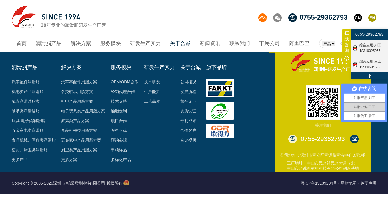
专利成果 (188, 120)
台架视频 (188, 140)
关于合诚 (190, 67)
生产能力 (152, 91)
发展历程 (188, 91)
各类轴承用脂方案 (77, 91)
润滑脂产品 (24, 67)
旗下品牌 (216, 67)
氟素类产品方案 (75, 120)
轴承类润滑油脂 (26, 111)
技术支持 (119, 101)
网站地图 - (350, 183)
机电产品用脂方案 (77, 101)
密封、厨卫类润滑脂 (30, 150)
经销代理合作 (123, 91)
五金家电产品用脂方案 (81, 140)
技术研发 (152, 82)
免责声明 (368, 183)
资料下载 (119, 130)
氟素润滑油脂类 (26, 101)
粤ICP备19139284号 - (320, 183)
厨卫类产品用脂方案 (79, 150)
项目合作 (119, 120)
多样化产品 (121, 159)
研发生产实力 (159, 67)
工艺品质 (152, 101)
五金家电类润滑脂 (28, 130)
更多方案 (69, 159)
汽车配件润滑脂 (26, 82)
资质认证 (188, 111)
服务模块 (121, 67)
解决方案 (71, 67)
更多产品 (20, 159)
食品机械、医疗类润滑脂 (34, 140)
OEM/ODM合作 (124, 82)
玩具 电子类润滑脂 (28, 120)
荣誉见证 (188, 101)
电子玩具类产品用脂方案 (83, 111)
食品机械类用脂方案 (79, 130)
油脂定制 (119, 111)
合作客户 (188, 130)
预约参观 (119, 140)
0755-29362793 (369, 34)
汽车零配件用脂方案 (79, 82)
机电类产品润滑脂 (28, 91)
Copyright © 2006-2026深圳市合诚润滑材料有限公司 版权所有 (67, 183)
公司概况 (188, 82)
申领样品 (119, 150)
